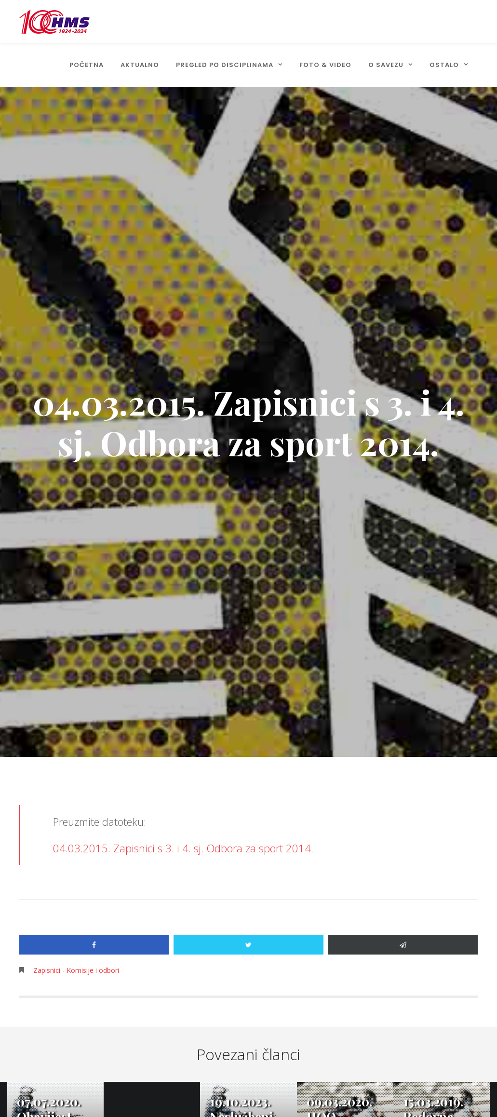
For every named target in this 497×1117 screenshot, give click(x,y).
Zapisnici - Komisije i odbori (76, 970)
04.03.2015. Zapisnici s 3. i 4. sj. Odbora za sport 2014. (183, 848)
